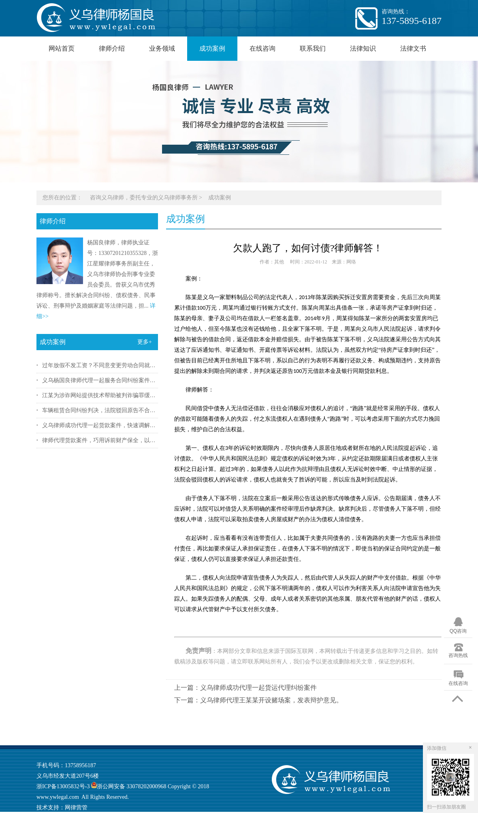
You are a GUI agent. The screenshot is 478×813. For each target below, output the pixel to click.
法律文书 (413, 48)
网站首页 (62, 48)
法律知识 (363, 48)
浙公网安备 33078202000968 (128, 786)
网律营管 (76, 807)
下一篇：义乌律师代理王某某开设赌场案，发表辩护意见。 (258, 700)
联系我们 (313, 48)
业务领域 (162, 48)
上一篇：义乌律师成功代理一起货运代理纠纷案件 (245, 687)
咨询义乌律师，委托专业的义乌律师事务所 (144, 198)
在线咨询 (262, 48)
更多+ (144, 342)
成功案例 (212, 48)
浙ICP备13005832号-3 (63, 786)
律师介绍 (112, 48)
